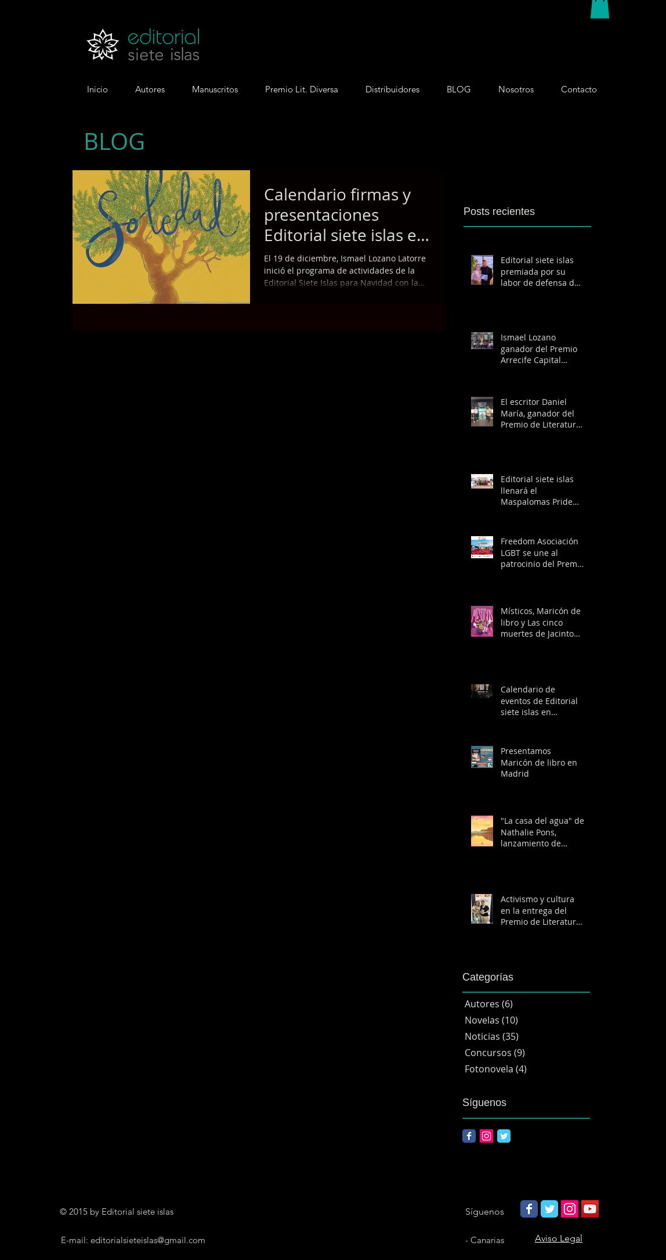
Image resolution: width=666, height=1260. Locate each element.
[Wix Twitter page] (549, 1209)
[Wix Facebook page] (529, 1209)
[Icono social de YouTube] (590, 1209)
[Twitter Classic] (504, 1136)
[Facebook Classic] (469, 1136)
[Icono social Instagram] (486, 1136)
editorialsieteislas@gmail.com (148, 1239)
